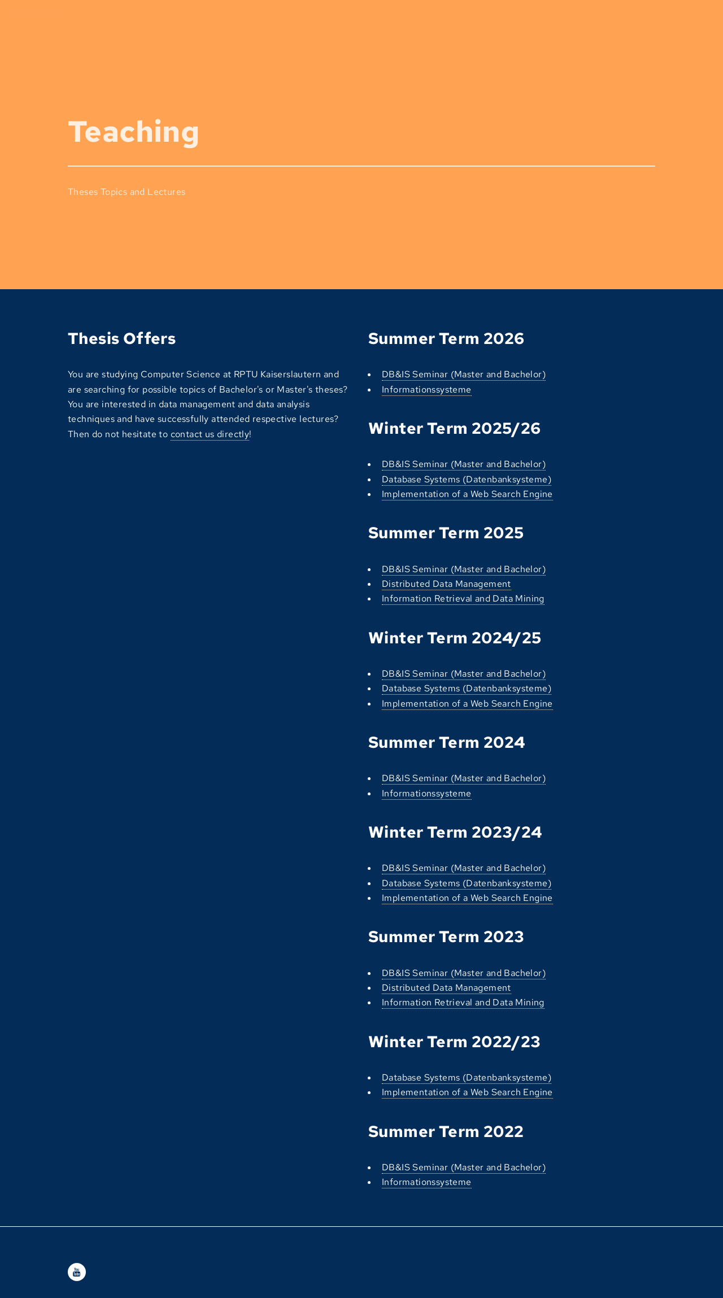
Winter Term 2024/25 (455, 637)
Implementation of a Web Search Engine (467, 494)
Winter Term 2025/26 (454, 428)
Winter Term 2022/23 (454, 1041)
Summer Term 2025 (446, 532)
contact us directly (210, 434)
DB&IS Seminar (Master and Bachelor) (464, 374)
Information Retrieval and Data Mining (463, 598)
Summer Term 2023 (446, 936)
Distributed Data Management (446, 584)
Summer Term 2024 (446, 742)
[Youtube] (77, 1272)
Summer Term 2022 (446, 1131)
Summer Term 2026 (446, 338)
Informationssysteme (427, 389)
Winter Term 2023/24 (455, 832)
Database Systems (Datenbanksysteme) (466, 479)
